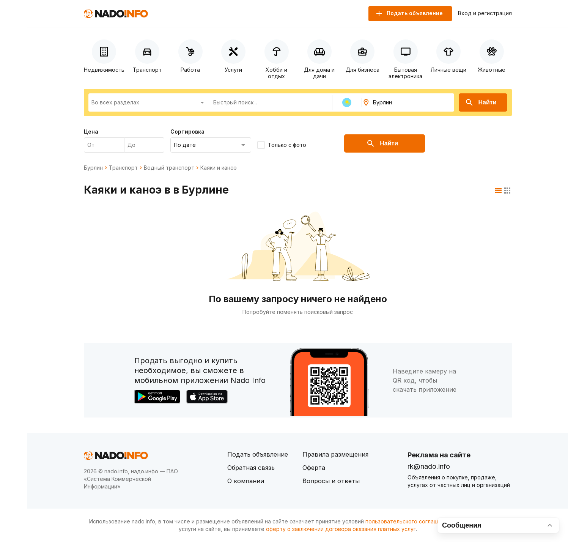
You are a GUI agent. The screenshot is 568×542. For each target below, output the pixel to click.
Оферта (313, 467)
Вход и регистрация (485, 13)
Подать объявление (257, 454)
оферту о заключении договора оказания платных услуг (341, 529)
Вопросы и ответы (331, 481)
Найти (481, 102)
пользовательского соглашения (407, 521)
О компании (245, 481)
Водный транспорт (169, 168)
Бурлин (93, 168)
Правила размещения (335, 454)
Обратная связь (251, 467)
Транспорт (123, 168)
